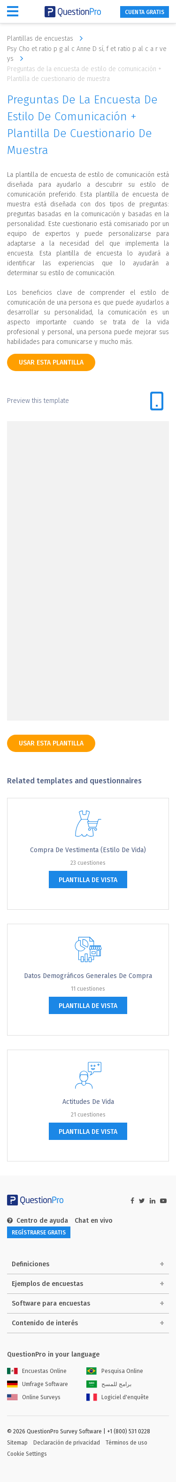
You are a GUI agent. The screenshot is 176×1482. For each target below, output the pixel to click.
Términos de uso (126, 1442)
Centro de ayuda (37, 1221)
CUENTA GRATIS (144, 12)
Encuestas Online (37, 1371)
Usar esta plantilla (51, 362)
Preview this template (38, 401)
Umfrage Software (37, 1384)
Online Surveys (34, 1397)
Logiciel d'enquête (117, 1397)
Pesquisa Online (114, 1371)
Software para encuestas (51, 1303)
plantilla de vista (88, 880)
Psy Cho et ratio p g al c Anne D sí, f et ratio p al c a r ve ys (87, 54)
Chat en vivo (94, 1221)
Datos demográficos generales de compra (88, 976)
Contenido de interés (45, 1323)
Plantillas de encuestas (47, 38)
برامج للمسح (108, 1384)
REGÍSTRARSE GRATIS (39, 1232)
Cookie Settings (27, 1454)
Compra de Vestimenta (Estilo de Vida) (88, 850)
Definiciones (30, 1264)
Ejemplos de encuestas (47, 1284)
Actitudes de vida (88, 1102)
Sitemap (17, 1442)
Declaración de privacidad (66, 1442)
